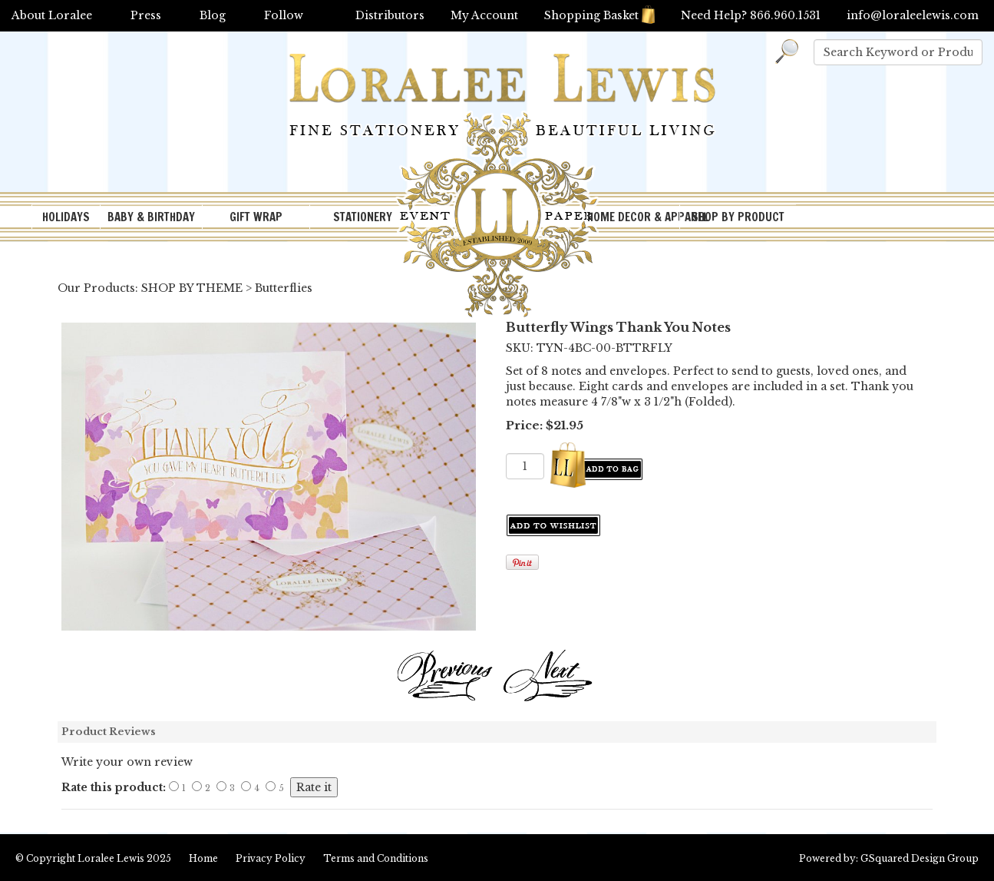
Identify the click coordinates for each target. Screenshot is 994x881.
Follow (283, 15)
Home (203, 858)
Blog (213, 15)
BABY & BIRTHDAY (151, 217)
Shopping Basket (599, 15)
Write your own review (127, 762)
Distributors (389, 15)
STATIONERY (362, 217)
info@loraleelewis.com (913, 15)
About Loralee (52, 15)
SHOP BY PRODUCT (738, 217)
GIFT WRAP (256, 217)
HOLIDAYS (66, 217)
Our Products (96, 288)
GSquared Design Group (919, 858)
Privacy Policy (270, 858)
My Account (484, 15)
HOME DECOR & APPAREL (633, 217)
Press (145, 15)
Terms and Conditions (375, 858)
